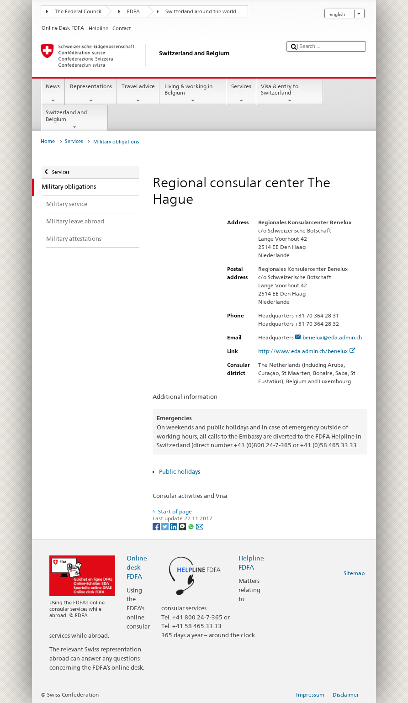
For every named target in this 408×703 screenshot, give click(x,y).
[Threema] (183, 526)
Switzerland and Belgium (74, 120)
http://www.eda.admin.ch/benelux (306, 351)
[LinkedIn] (174, 526)
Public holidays (179, 471)
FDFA (133, 12)
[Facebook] (157, 526)
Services (241, 94)
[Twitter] (165, 526)
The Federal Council (78, 12)
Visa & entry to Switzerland (290, 94)
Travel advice (138, 94)
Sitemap (354, 573)
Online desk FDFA (137, 567)
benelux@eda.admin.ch (332, 337)
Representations (90, 94)
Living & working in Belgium (193, 94)
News (53, 94)
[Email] (199, 526)
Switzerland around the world (200, 12)
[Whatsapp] (191, 526)
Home (48, 141)
